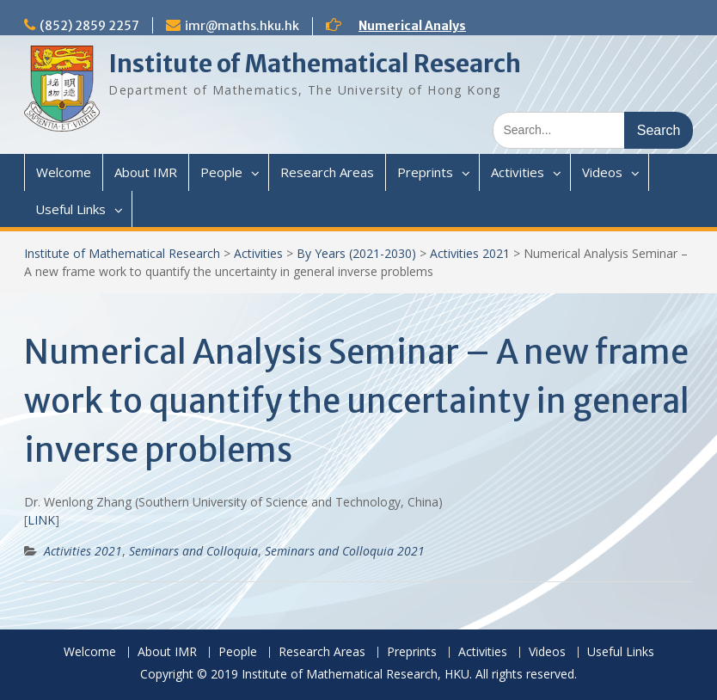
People (221, 172)
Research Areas (327, 172)
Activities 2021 (470, 253)
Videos (602, 172)
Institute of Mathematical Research (314, 63)
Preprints (425, 172)
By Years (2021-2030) (356, 253)
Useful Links (70, 209)
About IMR (145, 172)
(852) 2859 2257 (89, 26)
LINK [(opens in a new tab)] (41, 520)
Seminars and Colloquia (193, 551)
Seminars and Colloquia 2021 (345, 551)
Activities (517, 172)
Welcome (63, 172)
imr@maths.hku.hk (242, 26)
